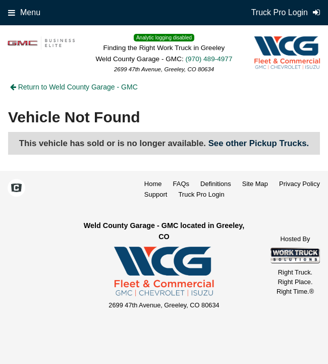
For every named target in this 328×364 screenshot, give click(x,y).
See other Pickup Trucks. (258, 143)
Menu (24, 12)
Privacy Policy (299, 184)
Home (153, 184)
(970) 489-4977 (209, 59)
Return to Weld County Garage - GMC (74, 87)
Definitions (215, 184)
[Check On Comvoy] (16, 189)
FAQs (181, 184)
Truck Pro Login (201, 194)
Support (156, 194)
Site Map (255, 184)
